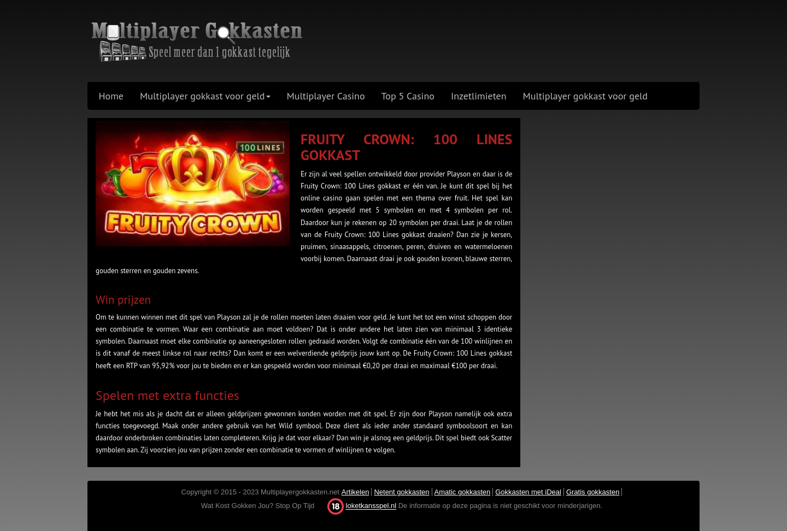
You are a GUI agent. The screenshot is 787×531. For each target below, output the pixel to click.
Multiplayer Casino (326, 96)
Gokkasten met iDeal (528, 492)
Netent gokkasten (401, 492)
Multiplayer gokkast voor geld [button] (205, 96)
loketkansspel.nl (371, 506)
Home (111, 96)
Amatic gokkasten (462, 492)
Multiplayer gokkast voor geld (585, 96)
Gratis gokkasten (593, 492)
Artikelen (355, 492)
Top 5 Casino (407, 96)
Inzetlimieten (479, 96)
